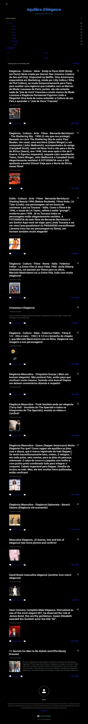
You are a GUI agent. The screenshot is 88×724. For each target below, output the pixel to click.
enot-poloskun (48, 719)
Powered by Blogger (44, 716)
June (14, 29)
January (15, 44)
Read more (75, 123)
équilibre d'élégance (44, 9)
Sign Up (46, 53)
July (14, 26)
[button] (78, 71)
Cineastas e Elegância (22, 307)
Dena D (44, 699)
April (14, 35)
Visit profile (44, 711)
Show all (76, 63)
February (15, 41)
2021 (10, 23)
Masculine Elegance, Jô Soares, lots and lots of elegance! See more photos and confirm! (36, 541)
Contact (45, 58)
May (14, 32)
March (14, 38)
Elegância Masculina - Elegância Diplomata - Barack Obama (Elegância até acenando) (39, 506)
